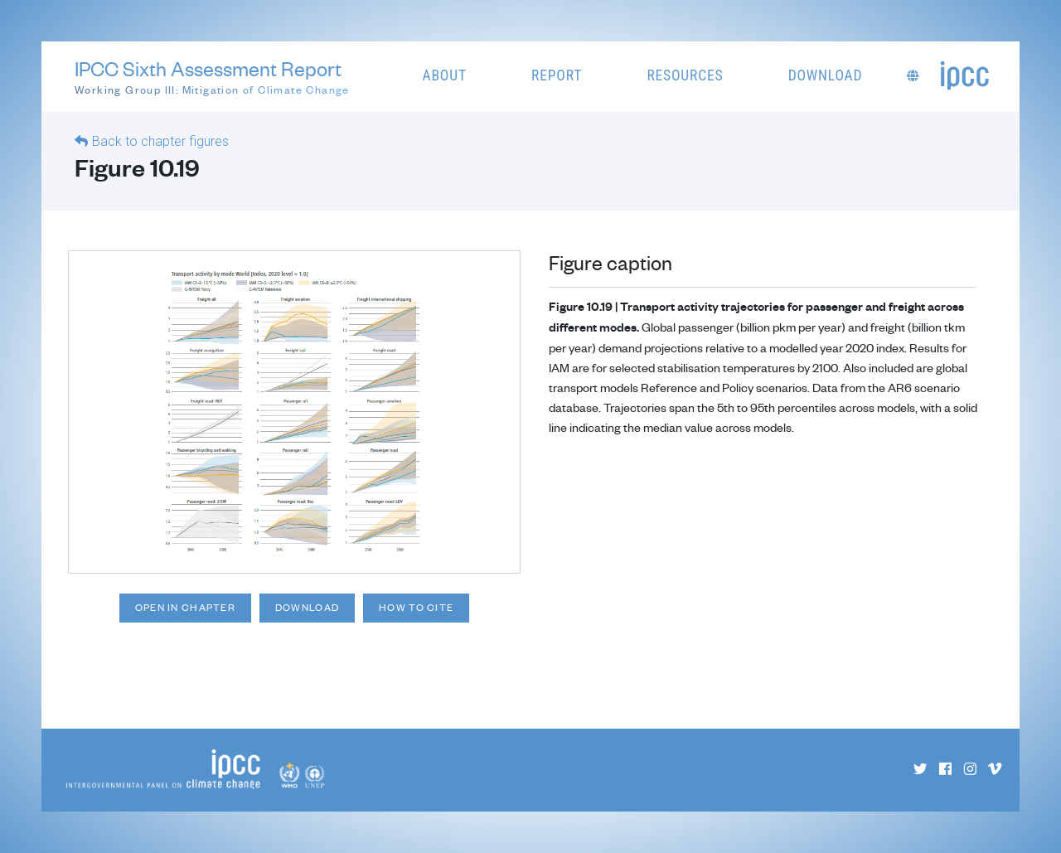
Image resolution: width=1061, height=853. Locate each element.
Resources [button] (685, 75)
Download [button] (825, 75)
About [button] (445, 75)
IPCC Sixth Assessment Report (212, 77)
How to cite (416, 607)
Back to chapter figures (160, 141)
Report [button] (556, 75)
